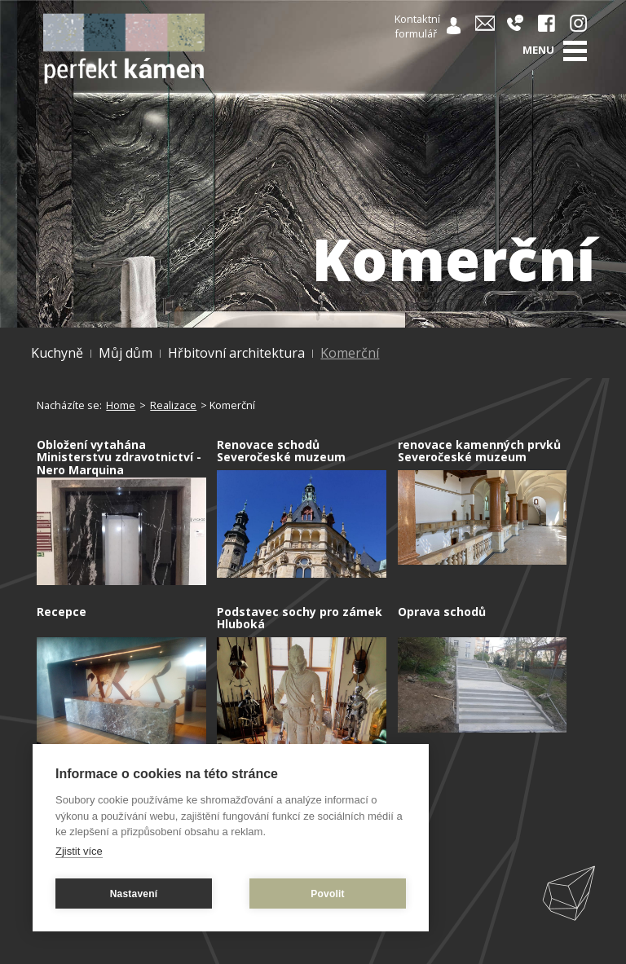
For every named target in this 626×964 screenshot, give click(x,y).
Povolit (327, 894)
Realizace (173, 405)
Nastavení (134, 894)
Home (120, 405)
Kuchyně (57, 353)
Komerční (349, 353)
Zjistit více (79, 851)
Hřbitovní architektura (236, 353)
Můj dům (125, 353)
